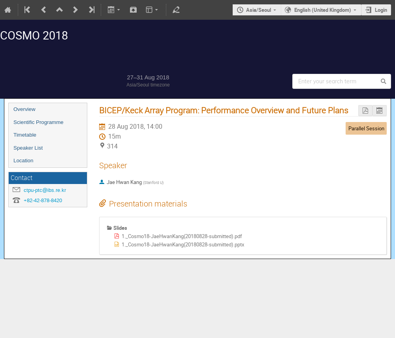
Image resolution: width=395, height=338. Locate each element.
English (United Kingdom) (322, 9)
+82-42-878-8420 (43, 200)
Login (381, 9)
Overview (24, 109)
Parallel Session (366, 128)
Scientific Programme (38, 122)
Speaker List (28, 148)
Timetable (24, 135)
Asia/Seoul (258, 9)
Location (23, 160)
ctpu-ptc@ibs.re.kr (45, 190)
